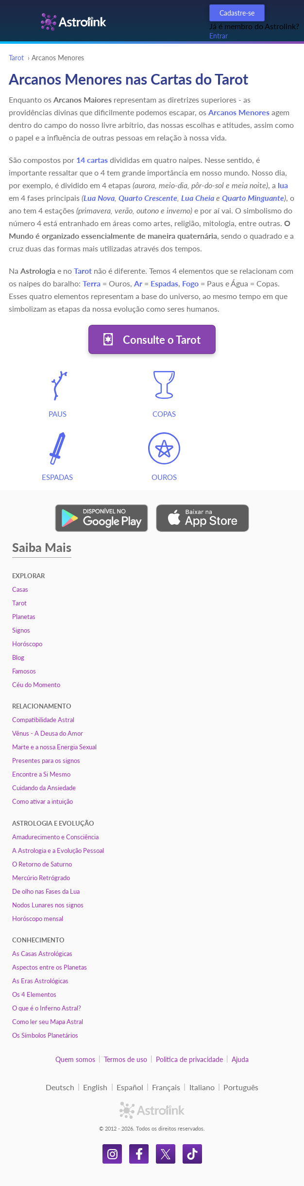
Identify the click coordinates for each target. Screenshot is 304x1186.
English (95, 1087)
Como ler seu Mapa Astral (47, 1022)
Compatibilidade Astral (43, 720)
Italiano (202, 1087)
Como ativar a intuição (42, 801)
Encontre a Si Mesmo (41, 774)
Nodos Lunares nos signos (48, 905)
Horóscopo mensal (37, 918)
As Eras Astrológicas (40, 981)
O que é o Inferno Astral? (46, 1008)
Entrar (218, 36)
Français (166, 1087)
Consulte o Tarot (162, 339)
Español (130, 1087)
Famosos (24, 671)
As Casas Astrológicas (42, 953)
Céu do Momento (36, 685)
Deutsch (60, 1087)
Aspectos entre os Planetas (49, 967)
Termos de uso (125, 1059)
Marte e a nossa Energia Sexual (54, 747)
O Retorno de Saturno (42, 864)
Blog (18, 657)
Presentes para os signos (46, 760)
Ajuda (240, 1059)
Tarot (16, 57)
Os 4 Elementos (34, 994)
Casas (20, 589)
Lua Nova (99, 197)
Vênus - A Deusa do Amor (47, 733)
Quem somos (75, 1059)
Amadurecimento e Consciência (55, 837)
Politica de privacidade (189, 1059)
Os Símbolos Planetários (45, 1035)
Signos (21, 630)
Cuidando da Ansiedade (44, 788)
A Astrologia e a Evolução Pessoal (58, 850)
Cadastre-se (237, 13)
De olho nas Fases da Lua (46, 891)
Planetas (23, 616)
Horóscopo (27, 644)
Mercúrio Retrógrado (41, 878)
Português (240, 1087)
